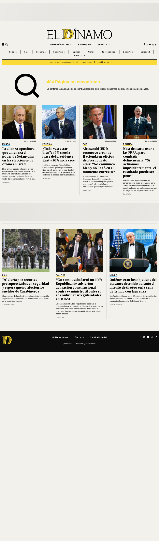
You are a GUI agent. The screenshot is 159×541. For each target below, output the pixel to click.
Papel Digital (84, 44)
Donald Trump (103, 62)
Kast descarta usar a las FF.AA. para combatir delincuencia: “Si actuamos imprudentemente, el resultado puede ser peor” (139, 162)
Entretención (108, 52)
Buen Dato (79, 55)
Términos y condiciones (86, 344)
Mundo (91, 52)
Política (13, 52)
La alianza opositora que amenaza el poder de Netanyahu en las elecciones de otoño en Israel (18, 156)
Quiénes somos (60, 337)
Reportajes (59, 52)
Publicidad (67, 344)
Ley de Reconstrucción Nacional (63, 62)
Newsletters (104, 44)
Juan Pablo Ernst (8, 305)
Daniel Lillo (6, 182)
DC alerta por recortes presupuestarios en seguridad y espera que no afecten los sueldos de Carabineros (25, 285)
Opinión (76, 52)
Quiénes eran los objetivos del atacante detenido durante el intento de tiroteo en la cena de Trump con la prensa (133, 285)
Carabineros (87, 62)
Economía (41, 52)
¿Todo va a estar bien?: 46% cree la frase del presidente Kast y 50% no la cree (58, 154)
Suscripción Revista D (60, 44)
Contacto (79, 337)
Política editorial (98, 337)
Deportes (128, 52)
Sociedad (145, 52)
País (26, 52)
